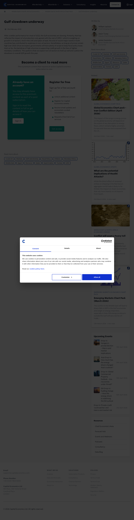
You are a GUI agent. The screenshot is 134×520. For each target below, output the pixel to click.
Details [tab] (67, 248)
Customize (67, 277)
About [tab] (98, 248)
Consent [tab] (35, 248)
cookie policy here (37, 269)
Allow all (97, 277)
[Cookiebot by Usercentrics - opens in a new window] (102, 241)
